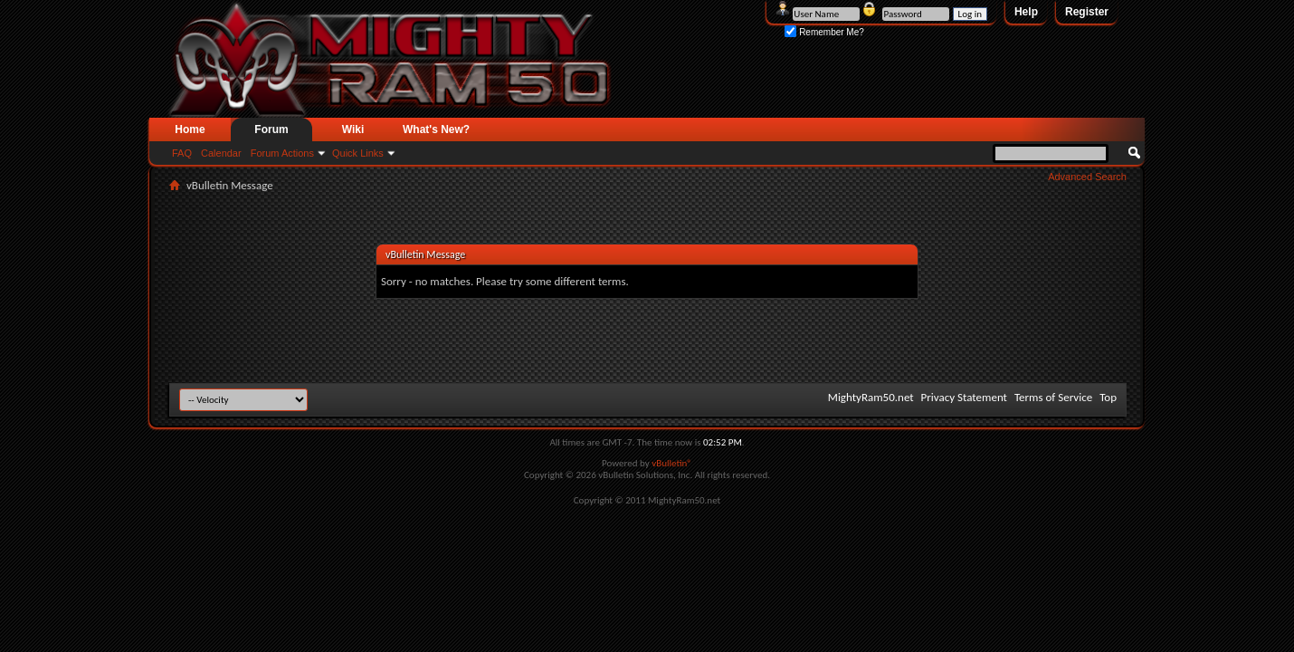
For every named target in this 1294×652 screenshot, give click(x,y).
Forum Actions (282, 153)
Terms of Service (1053, 397)
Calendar (221, 153)
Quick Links (358, 153)
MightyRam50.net (871, 397)
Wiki (353, 129)
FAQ (182, 153)
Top (1108, 397)
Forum (271, 129)
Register (1086, 11)
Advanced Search (1087, 176)
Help (1026, 11)
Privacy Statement (964, 397)
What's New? (436, 129)
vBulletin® (672, 463)
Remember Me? (824, 32)
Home (190, 129)
